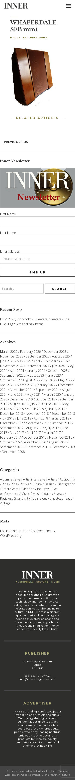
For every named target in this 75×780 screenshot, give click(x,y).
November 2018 (37, 413)
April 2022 (7, 385)
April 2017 (34, 432)
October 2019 (45, 399)
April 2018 (41, 418)
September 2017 (12, 428)
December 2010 (37, 447)
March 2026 (8, 351)
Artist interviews (34, 479)
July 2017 (53, 428)
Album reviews (10, 479)
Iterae (39, 324)
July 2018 (8, 418)
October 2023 (58, 370)
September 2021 (47, 390)
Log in (4, 531)
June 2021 (17, 394)
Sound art (21, 498)
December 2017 (11, 423)
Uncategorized (60, 498)
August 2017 (35, 428)
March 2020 (52, 394)
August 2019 (19, 404)
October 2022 (10, 380)
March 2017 (52, 432)
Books (24, 484)
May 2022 (65, 380)
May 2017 (17, 432)
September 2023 (12, 375)
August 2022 (31, 380)
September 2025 (37, 356)
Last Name (8, 233)
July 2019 (36, 404)
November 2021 (21, 390)
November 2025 (11, 356)
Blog (5, 484)
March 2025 (59, 361)
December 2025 (54, 351)
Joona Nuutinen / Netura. (56, 774)
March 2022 (25, 385)
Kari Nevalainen (35, 37)
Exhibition (27, 489)
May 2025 (24, 361)
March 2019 (35, 409)
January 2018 (60, 418)
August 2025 (61, 356)
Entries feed (19, 531)
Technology (39, 498)
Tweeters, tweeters (47, 319)
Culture (37, 484)
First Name (8, 214)
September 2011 (12, 447)
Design (49, 484)
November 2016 (60, 437)
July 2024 (58, 366)
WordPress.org (10, 535)
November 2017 (37, 423)
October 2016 (10, 442)
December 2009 (63, 447)
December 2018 (11, 413)
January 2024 (36, 370)
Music (25, 493)
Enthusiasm (10, 489)
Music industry (42, 493)
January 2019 (56, 409)
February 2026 (30, 351)
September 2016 (34, 442)
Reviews (6, 498)
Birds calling (24, 324)
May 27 (15, 37)
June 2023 (54, 375)
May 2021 (34, 394)
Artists (52, 479)
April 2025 (41, 361)
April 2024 (17, 370)
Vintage (5, 503)
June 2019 (52, 404)
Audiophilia (67, 479)
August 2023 (35, 375)
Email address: (10, 251)
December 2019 (21, 399)
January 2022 (46, 385)
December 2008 (13, 452)
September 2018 (63, 413)
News (60, 493)
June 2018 (24, 418)
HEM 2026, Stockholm (15, 319)
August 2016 (57, 442)
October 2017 (61, 423)
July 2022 (49, 380)
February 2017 (10, 437)
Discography (66, 484)
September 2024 (37, 366)
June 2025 (7, 361)
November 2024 (11, 366)
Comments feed (42, 531)
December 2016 (34, 437)
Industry (43, 489)
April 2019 (17, 409)
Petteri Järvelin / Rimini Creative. (50, 771)
